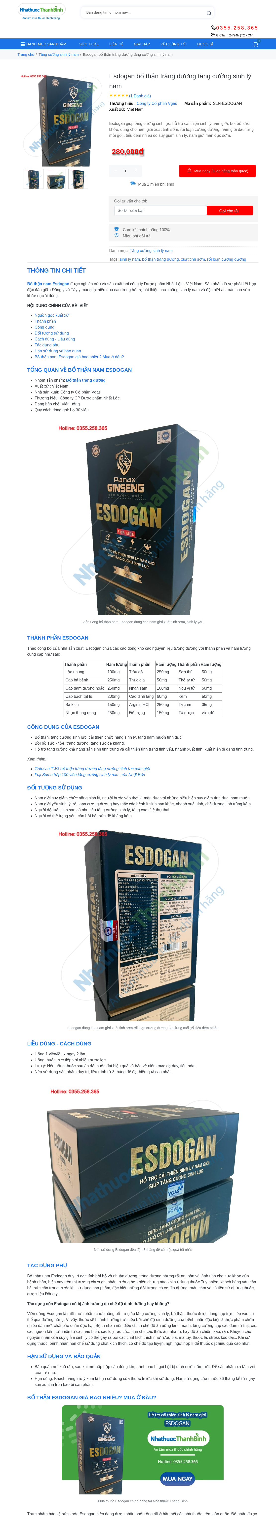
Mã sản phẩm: (198, 103)
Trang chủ (26, 54)
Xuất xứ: (117, 109)
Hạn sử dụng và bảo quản (58, 351)
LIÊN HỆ (116, 44)
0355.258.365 (237, 27)
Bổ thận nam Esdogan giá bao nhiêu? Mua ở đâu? (79, 357)
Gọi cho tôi (229, 211)
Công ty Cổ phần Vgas (157, 103)
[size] (125, 171)
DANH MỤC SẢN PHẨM (42, 44)
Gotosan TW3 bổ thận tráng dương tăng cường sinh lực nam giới (92, 769)
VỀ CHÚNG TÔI (173, 44)
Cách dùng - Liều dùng (55, 339)
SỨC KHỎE (89, 44)
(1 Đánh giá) (140, 96)
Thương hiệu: (122, 103)
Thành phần (45, 321)
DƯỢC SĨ (205, 44)
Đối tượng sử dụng (52, 333)
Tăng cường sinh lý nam (59, 54)
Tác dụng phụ (47, 345)
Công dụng (44, 327)
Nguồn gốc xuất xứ (52, 315)
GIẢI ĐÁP (142, 44)
